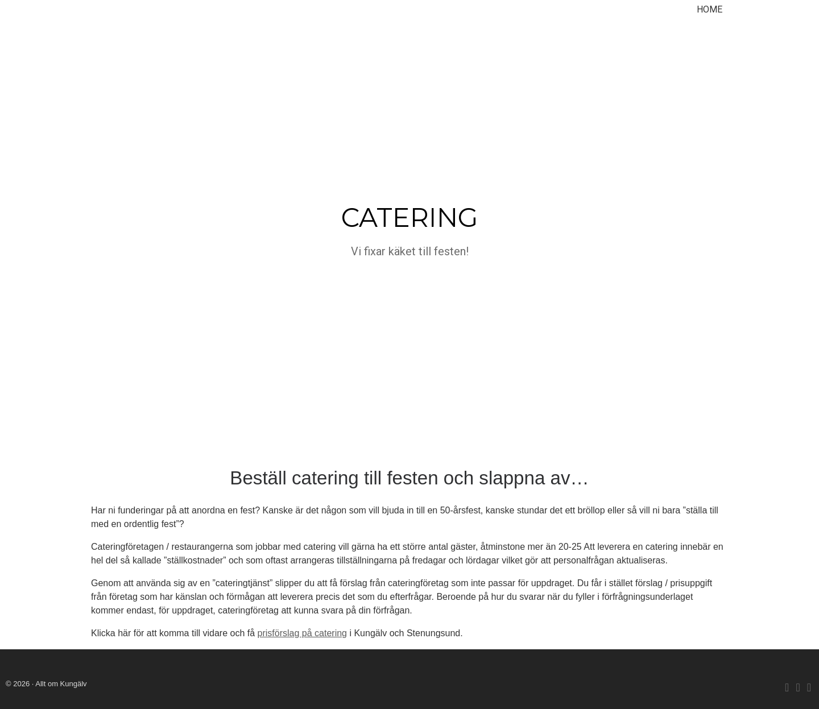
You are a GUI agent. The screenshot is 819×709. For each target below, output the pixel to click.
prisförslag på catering (302, 633)
